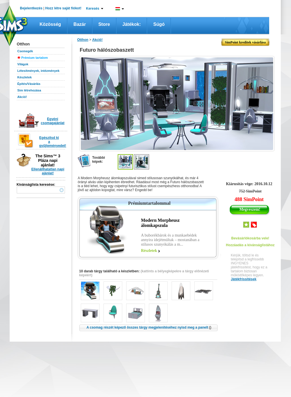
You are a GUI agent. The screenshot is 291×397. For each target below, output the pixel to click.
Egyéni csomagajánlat (52, 121)
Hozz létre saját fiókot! (63, 8)
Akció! (22, 97)
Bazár (79, 24)
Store (104, 24)
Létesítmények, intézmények (38, 70)
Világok (22, 64)
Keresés (92, 9)
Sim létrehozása (29, 90)
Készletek (24, 77)
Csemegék (25, 51)
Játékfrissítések (243, 279)
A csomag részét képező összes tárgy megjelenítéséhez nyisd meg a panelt (149, 327)
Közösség (50, 24)
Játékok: (132, 24)
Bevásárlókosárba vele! (250, 238)
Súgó (159, 24)
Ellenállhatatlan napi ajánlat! (47, 171)
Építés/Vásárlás (28, 83)
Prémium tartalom (34, 57)
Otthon (82, 40)
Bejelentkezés (31, 8)
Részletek (149, 250)
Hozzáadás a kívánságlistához (250, 245)
